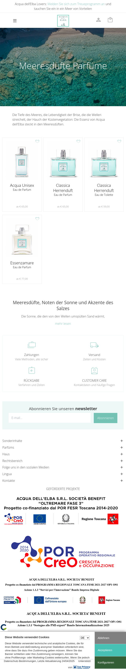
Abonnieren (105, 418)
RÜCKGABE (32, 380)
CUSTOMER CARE (94, 380)
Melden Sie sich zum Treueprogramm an (76, 4)
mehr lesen (63, 323)
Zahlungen (31, 355)
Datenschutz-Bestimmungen (20, 661)
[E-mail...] (50, 418)
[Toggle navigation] (14, 21)
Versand (94, 355)
